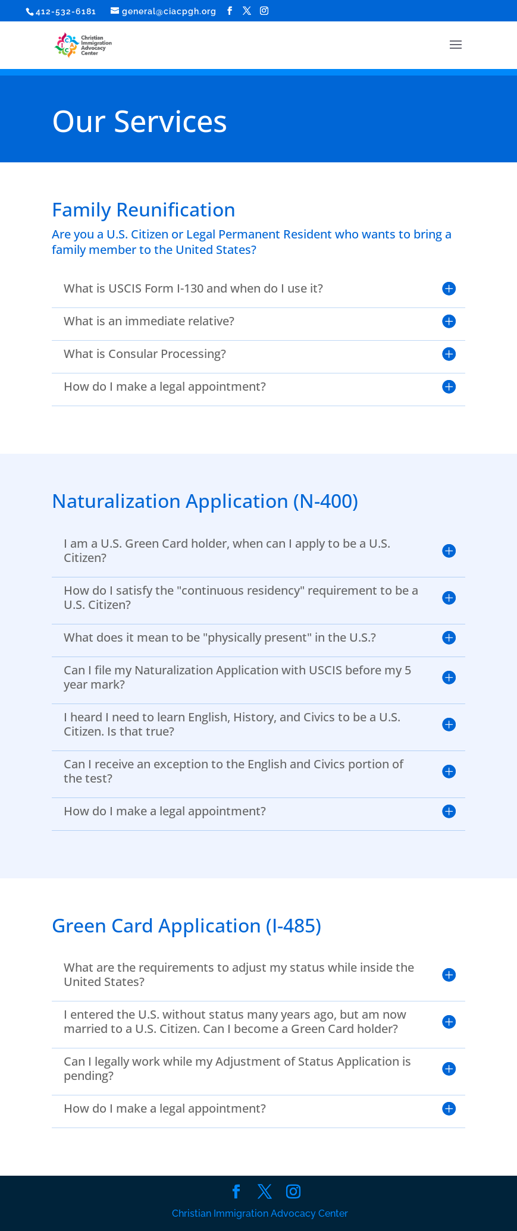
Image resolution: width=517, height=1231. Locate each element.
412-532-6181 (66, 11)
